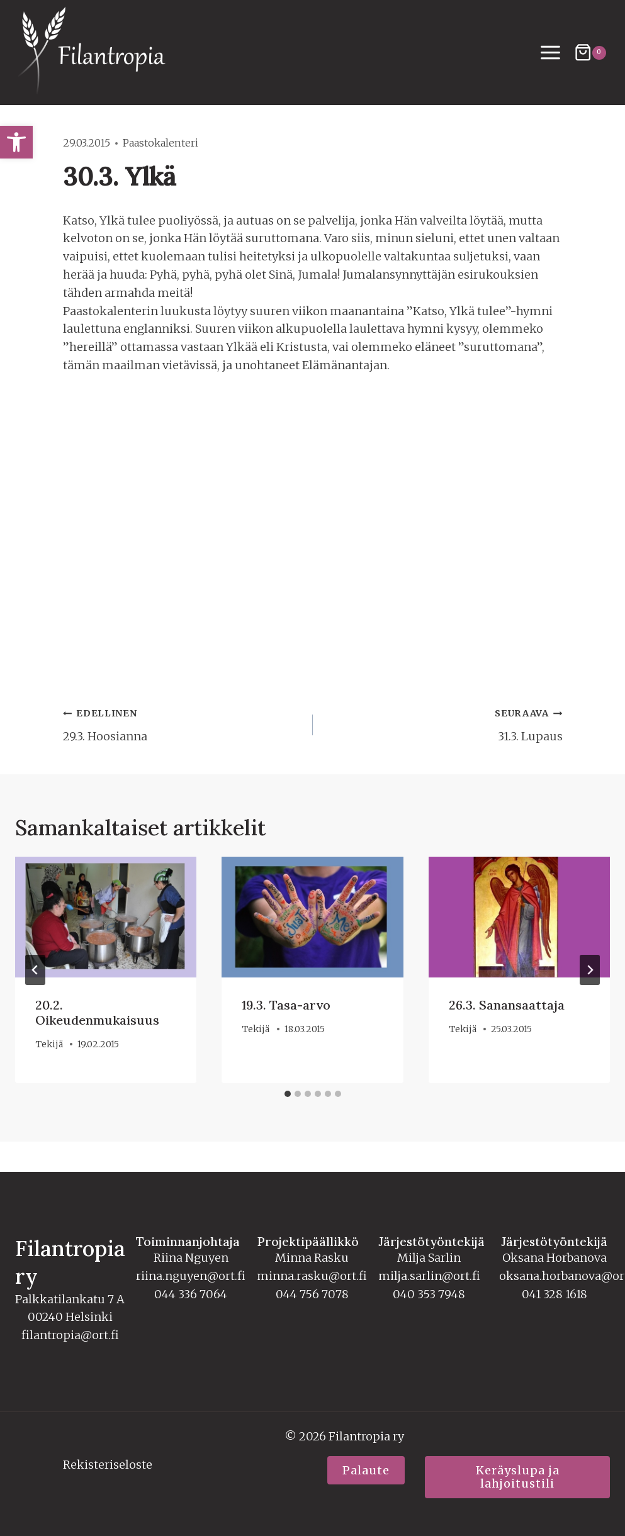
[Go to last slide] (35, 970)
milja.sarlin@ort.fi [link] (429, 1276)
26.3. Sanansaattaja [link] (507, 1005)
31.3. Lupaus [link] (443, 723)
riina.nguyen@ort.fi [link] (190, 1276)
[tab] (287, 1094)
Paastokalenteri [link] (160, 142)
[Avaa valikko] (551, 53)
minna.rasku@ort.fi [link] (312, 1276)
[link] (16, 142)
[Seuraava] (590, 970)
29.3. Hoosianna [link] (182, 723)
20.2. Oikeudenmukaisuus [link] (97, 1012)
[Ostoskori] (590, 52)
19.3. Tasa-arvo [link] (286, 1005)
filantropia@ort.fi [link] (70, 1335)
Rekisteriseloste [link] (107, 1464)
